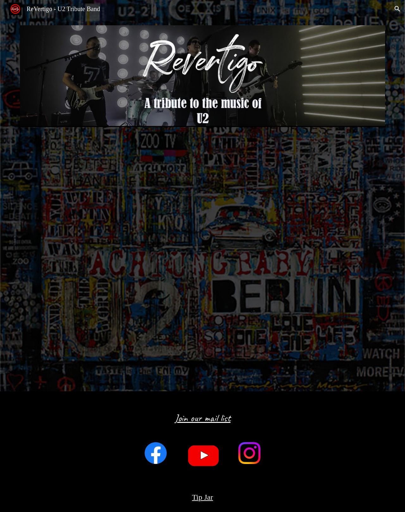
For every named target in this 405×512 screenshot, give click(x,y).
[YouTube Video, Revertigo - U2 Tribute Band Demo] (202, 260)
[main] (202, 413)
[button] (397, 8)
